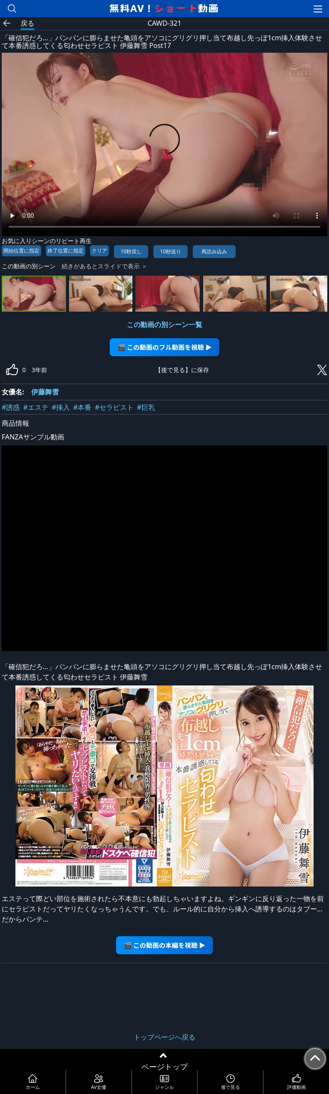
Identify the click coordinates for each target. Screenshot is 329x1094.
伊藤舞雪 (45, 392)
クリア (99, 250)
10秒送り (170, 251)
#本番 (82, 407)
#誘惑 (11, 407)
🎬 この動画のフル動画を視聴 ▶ (164, 347)
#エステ (35, 407)
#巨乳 (146, 407)
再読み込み (214, 251)
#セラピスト (114, 407)
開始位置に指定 (21, 250)
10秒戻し (131, 251)
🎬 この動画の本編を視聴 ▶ (165, 945)
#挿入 (61, 407)
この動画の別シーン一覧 (164, 324)
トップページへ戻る (164, 1037)
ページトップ (164, 1066)
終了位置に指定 (66, 250)
